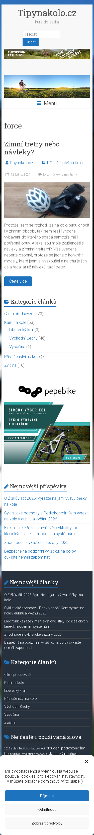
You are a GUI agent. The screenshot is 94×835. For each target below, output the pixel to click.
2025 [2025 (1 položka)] (7, 748)
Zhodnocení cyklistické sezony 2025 (36, 542)
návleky (55, 174)
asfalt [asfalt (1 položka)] (14, 748)
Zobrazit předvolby (47, 823)
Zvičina (10, 365)
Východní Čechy (23, 338)
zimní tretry (69, 174)
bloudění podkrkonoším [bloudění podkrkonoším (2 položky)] (65, 748)
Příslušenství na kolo (65, 162)
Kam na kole (15, 322)
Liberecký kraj (21, 329)
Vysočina (17, 346)
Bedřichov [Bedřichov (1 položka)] (25, 748)
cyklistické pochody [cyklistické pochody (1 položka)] (33, 754)
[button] (86, 761)
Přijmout (47, 796)
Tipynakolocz (21, 162)
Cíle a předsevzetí (19, 313)
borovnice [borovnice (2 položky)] (12, 753)
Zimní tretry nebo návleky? (31, 148)
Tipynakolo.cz (46, 13)
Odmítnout (47, 809)
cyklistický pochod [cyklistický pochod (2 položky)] (61, 753)
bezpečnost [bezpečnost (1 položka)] (38, 748)
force (46, 174)
